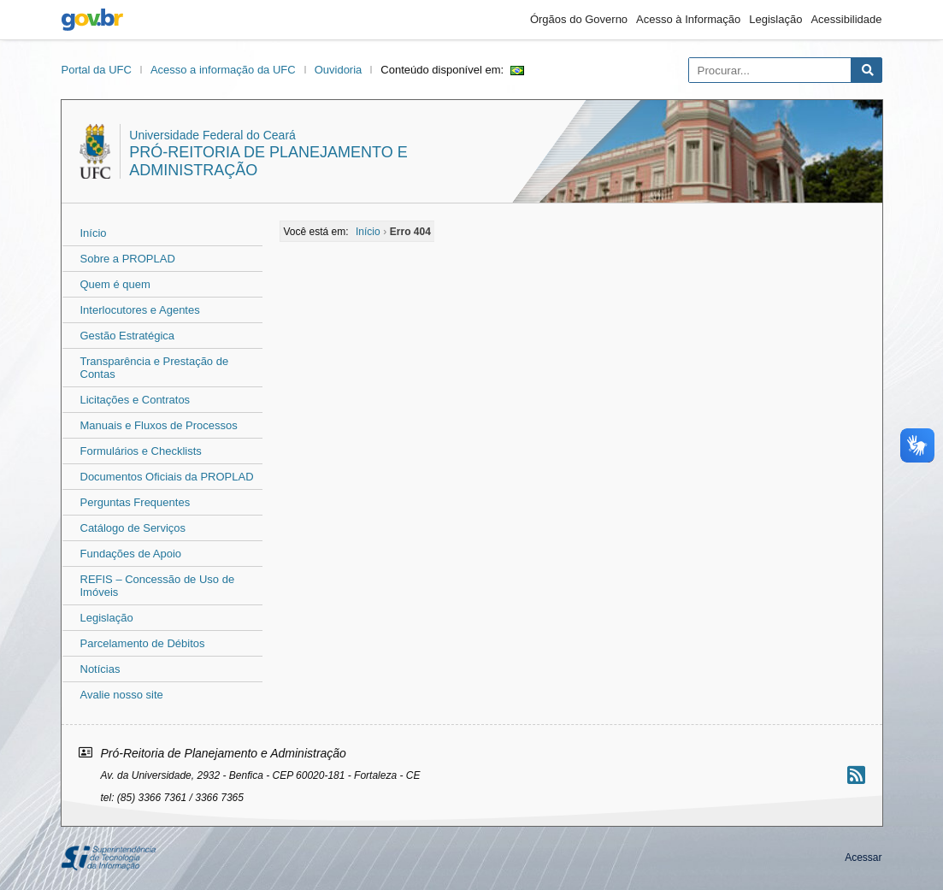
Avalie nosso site (121, 694)
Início (93, 233)
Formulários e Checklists (141, 451)
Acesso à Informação (688, 19)
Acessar (863, 857)
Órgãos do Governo (579, 19)
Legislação (775, 19)
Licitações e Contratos (135, 399)
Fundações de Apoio (131, 553)
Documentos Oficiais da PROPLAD (167, 476)
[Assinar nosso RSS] (856, 775)
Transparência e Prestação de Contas (154, 367)
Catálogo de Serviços (133, 528)
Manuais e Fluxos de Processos (159, 425)
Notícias (100, 669)
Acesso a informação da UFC (223, 69)
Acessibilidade (845, 19)
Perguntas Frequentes (135, 502)
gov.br (92, 20)
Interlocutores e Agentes (140, 310)
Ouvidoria (338, 69)
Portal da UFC (97, 69)
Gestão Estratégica (127, 335)
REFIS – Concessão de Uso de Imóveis (157, 585)
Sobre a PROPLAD (127, 258)
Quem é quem (115, 284)
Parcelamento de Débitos (142, 643)
